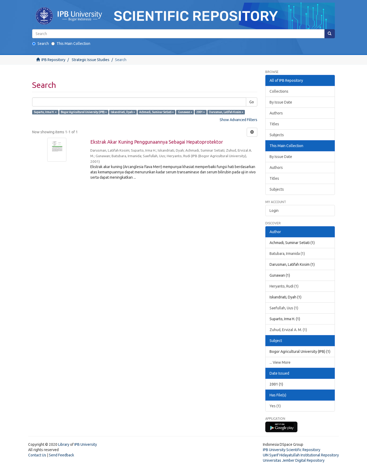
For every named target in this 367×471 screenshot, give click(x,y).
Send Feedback (61, 455)
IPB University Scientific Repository (291, 450)
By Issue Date (281, 102)
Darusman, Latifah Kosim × (226, 112)
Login (274, 210)
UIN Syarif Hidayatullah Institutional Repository (301, 455)
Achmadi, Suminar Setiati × (156, 112)
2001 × (200, 112)
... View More (280, 362)
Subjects (277, 135)
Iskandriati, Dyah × (123, 112)
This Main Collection (70, 43)
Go (251, 102)
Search (40, 43)
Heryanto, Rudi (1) (284, 286)
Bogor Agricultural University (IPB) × (84, 112)
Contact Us (37, 455)
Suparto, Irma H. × (45, 112)
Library (63, 444)
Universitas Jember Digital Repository (294, 460)
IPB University (85, 444)
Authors (276, 113)
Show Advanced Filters (238, 120)
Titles (274, 124)
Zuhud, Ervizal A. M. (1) (288, 330)
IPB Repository (53, 60)
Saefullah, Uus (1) (284, 308)
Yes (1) (275, 406)
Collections (279, 91)
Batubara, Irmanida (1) (287, 253)
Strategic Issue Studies (90, 60)
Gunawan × (185, 112)
